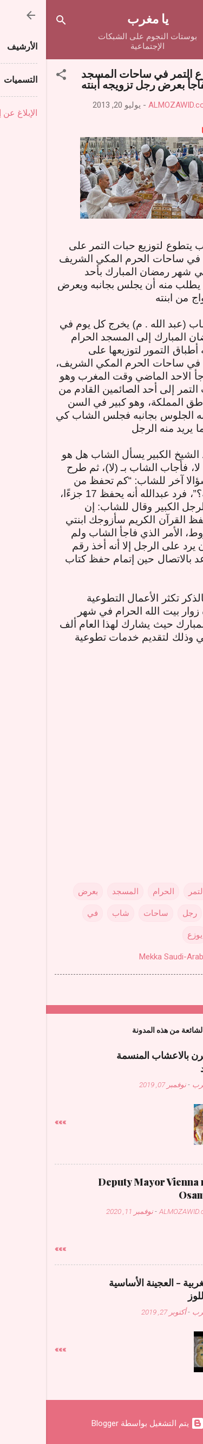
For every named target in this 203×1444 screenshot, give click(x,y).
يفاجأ (179, 935)
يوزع (148, 935)
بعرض (42, 891)
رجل (143, 913)
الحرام (117, 891)
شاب (74, 913)
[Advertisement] (102, 742)
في (46, 913)
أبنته (180, 891)
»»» (14, 1122)
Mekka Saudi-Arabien (130, 957)
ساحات (109, 913)
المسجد (79, 891)
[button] (15, 76)
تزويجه (176, 913)
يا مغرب (101, 18)
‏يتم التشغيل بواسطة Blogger (101, 1423)
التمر (150, 891)
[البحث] (15, 22)
